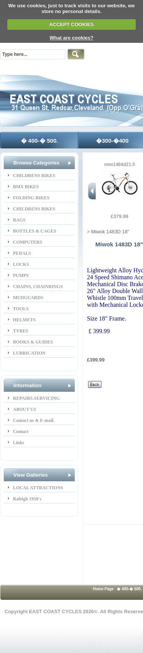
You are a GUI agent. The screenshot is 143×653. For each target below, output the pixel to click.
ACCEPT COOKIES (71, 24)
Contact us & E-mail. (34, 420)
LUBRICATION (29, 353)
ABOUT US (24, 409)
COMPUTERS (27, 242)
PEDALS (22, 253)
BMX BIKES (26, 186)
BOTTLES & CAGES (34, 231)
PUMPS (21, 275)
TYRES (20, 331)
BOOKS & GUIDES (33, 342)
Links (18, 442)
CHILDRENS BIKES (34, 175)
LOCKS (21, 264)
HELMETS (24, 319)
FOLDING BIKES (31, 197)
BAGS (19, 220)
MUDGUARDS (28, 297)
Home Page (103, 589)
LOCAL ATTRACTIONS (38, 487)
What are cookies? (71, 38)
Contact (21, 431)
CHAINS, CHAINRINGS (38, 286)
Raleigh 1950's (27, 499)
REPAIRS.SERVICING (36, 398)
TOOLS (21, 308)
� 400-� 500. (39, 140)
